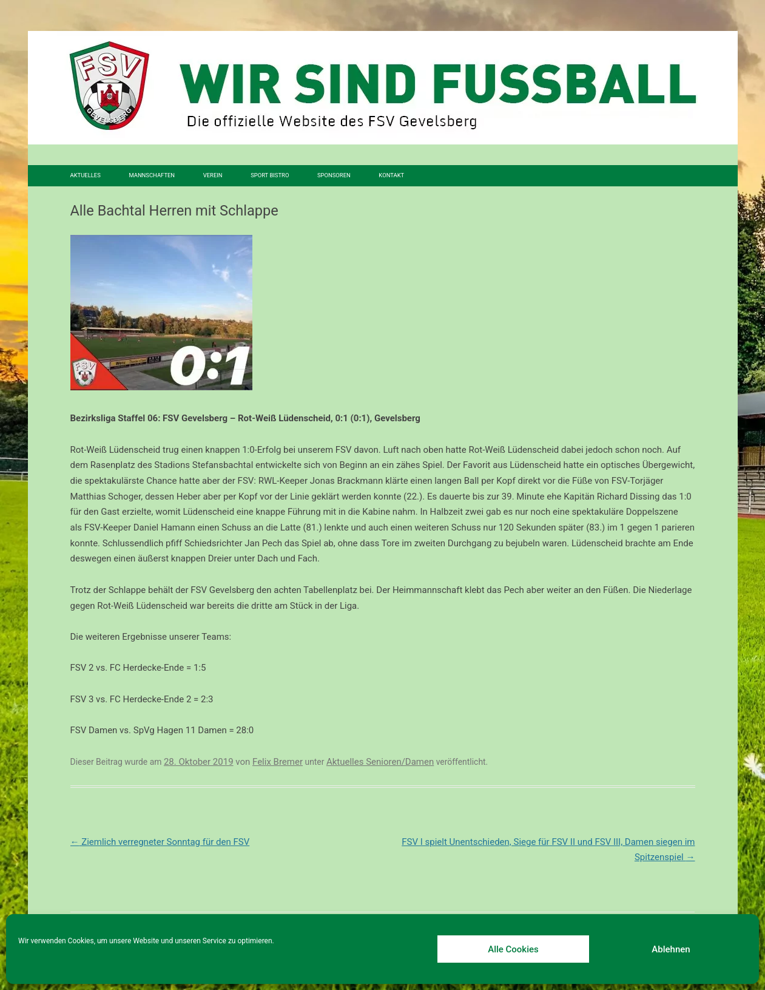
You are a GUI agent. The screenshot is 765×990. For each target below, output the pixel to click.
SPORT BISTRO (270, 175)
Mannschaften (152, 175)
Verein (213, 175)
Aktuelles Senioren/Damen (380, 761)
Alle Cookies (513, 949)
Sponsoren (334, 175)
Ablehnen (671, 949)
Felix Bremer (277, 761)
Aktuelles (85, 175)
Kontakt (391, 175)
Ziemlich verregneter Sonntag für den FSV (160, 841)
